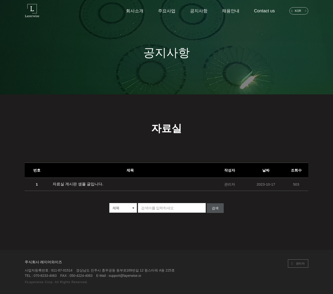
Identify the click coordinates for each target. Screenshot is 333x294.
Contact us (264, 10)
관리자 (300, 263)
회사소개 (134, 10)
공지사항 (198, 10)
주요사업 (166, 10)
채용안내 (230, 10)
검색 (215, 208)
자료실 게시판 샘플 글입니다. (78, 184)
